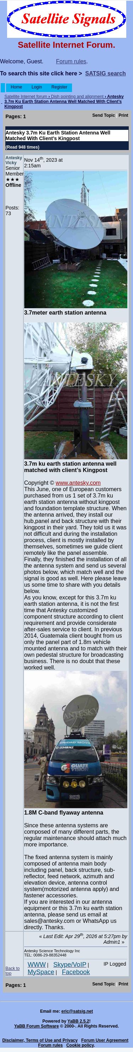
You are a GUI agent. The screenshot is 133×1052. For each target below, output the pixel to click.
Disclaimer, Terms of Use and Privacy (40, 1040)
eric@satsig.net (77, 1011)
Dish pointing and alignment (77, 96)
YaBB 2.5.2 (78, 1021)
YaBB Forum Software (36, 1026)
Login (37, 87)
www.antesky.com (78, 483)
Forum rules (71, 61)
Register (59, 87)
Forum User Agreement (104, 1040)
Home (16, 87)
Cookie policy (80, 1045)
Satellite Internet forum (25, 96)
